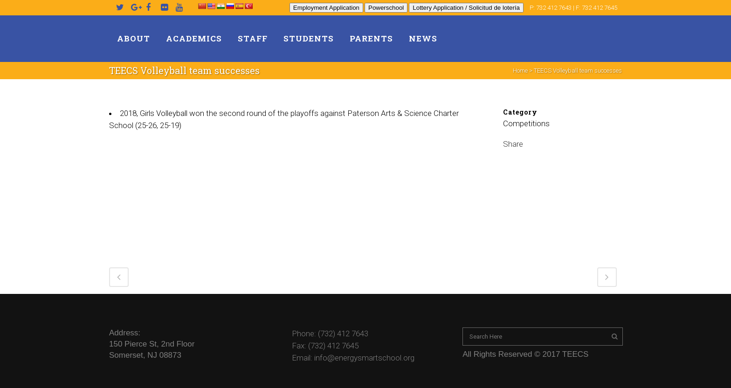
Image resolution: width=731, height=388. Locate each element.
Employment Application (326, 7)
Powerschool (386, 7)
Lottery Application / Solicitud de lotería (466, 7)
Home (520, 70)
